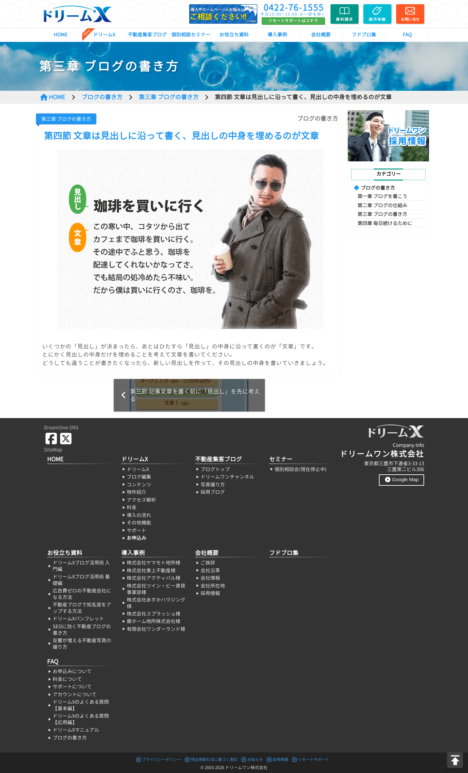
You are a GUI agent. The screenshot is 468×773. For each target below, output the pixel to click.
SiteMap (53, 449)
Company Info (408, 445)
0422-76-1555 (294, 7)
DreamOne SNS (61, 427)
